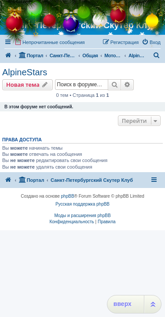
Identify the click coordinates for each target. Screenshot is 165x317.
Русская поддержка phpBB (82, 204)
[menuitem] (50, 42)
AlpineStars (24, 72)
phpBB (67, 196)
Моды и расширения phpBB (82, 215)
